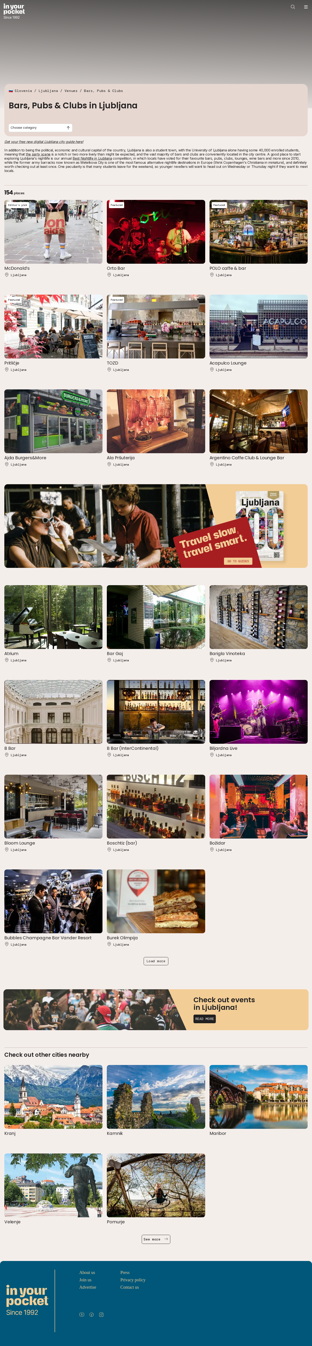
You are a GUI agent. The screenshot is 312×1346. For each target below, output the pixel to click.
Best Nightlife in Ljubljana (92, 158)
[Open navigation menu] (306, 7)
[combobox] (40, 128)
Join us (85, 1279)
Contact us (129, 1287)
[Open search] (292, 6)
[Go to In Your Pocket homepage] (14, 11)
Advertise (87, 1287)
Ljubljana (48, 90)
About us (87, 1272)
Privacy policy (133, 1279)
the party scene (38, 154)
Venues (71, 90)
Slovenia (23, 90)
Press (125, 1272)
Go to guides (238, 561)
